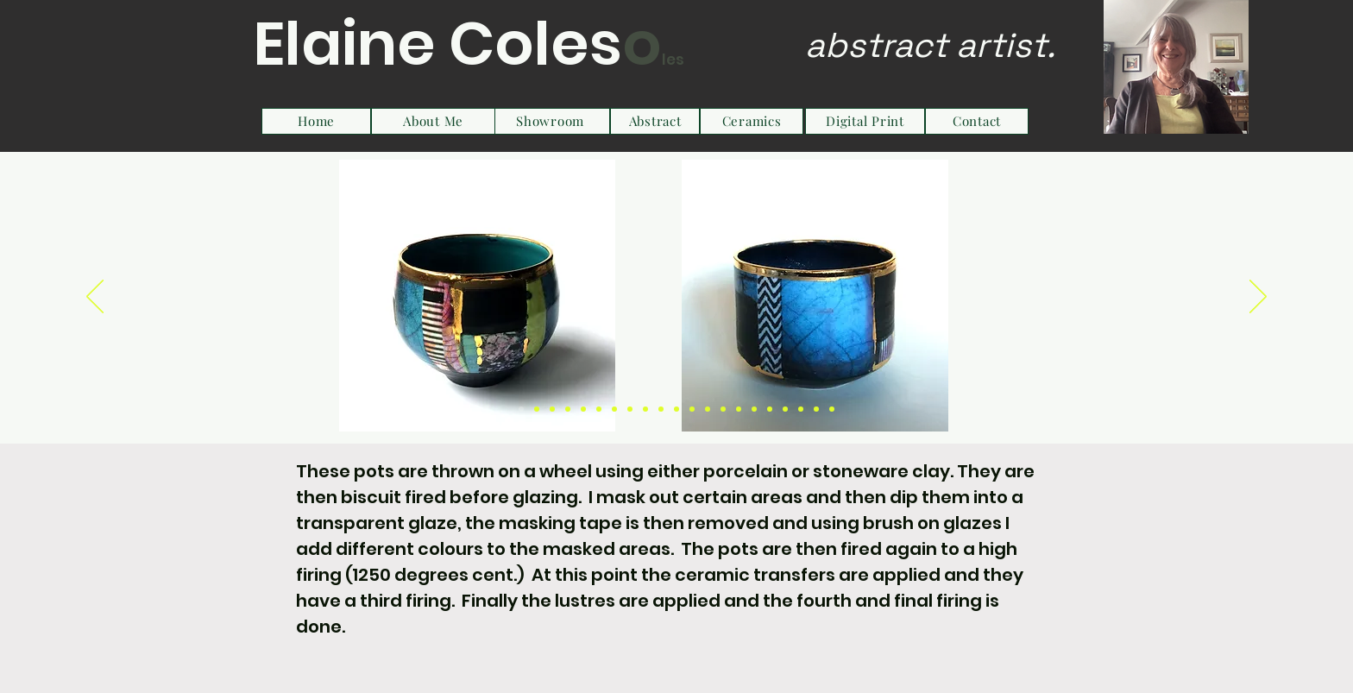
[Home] (316, 121)
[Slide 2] (536, 409)
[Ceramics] (751, 121)
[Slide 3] (552, 409)
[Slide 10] (661, 409)
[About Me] (433, 121)
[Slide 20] (816, 409)
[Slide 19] (800, 409)
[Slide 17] (769, 409)
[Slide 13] (707, 409)
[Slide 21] (831, 409)
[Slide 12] (692, 409)
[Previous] (95, 298)
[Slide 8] (629, 409)
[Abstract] (655, 121)
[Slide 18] (785, 409)
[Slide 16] (754, 409)
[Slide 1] (521, 409)
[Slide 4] (567, 409)
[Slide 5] (583, 409)
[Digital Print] (865, 121)
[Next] (1258, 298)
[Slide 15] (738, 409)
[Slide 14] (723, 409)
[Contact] (977, 121)
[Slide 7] (614, 409)
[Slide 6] (598, 409)
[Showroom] (550, 121)
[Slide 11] (676, 409)
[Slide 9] (645, 409)
